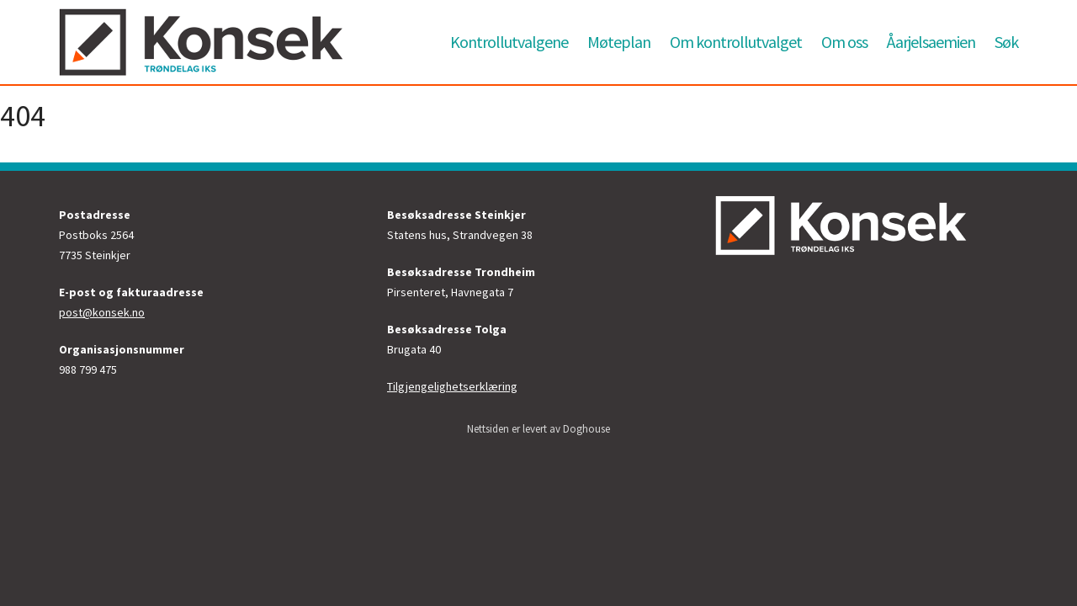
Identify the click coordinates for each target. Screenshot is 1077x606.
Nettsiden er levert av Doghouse (538, 429)
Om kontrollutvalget (736, 41)
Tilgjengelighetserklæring (452, 386)
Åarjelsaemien (931, 41)
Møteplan (618, 41)
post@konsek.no (102, 312)
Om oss (844, 41)
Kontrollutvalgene (509, 41)
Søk (1006, 41)
